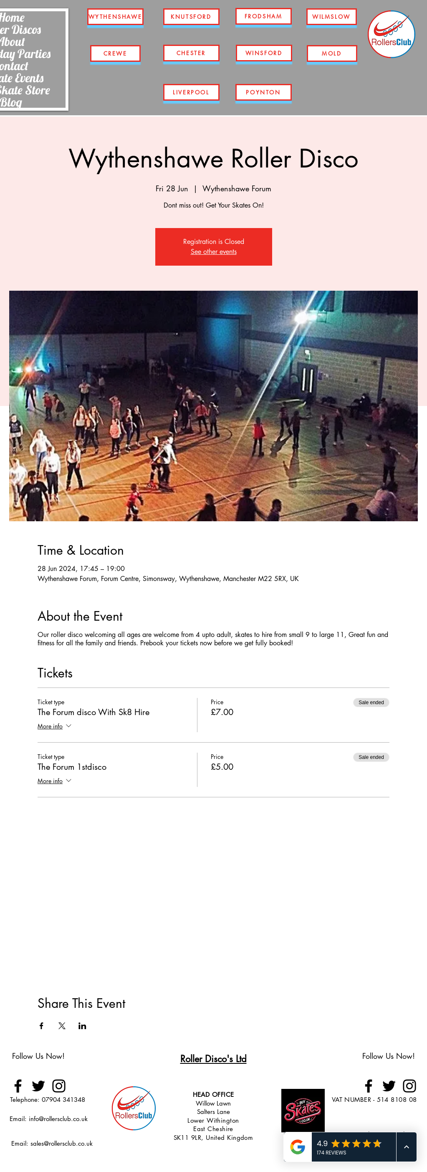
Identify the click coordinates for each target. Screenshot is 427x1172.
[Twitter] (38, 1086)
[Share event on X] (62, 1025)
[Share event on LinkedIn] (82, 1025)
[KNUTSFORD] (191, 16)
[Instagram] (59, 1086)
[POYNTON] (263, 92)
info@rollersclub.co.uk (58, 1119)
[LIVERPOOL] (191, 92)
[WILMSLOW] (331, 16)
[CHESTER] (191, 53)
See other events (214, 251)
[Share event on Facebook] (41, 1025)
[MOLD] (332, 53)
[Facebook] (18, 1086)
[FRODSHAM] (263, 16)
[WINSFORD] (264, 53)
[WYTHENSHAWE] (115, 16)
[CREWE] (115, 53)
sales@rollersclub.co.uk (61, 1143)
